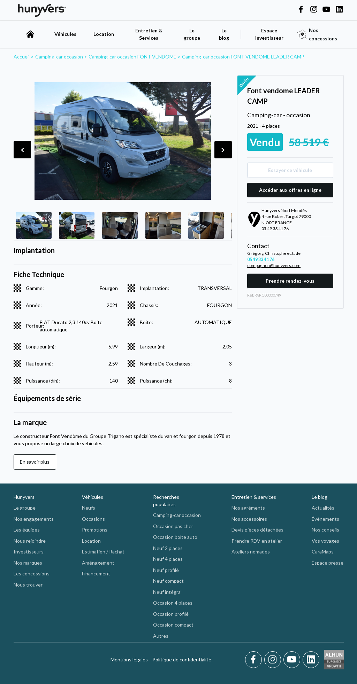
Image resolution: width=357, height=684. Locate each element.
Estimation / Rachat (103, 552)
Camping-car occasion (177, 515)
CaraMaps (323, 552)
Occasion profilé (171, 614)
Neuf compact (168, 581)
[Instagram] (273, 659)
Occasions (93, 519)
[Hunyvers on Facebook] (300, 9)
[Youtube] (293, 659)
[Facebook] (254, 659)
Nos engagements (34, 519)
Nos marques (28, 563)
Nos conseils (325, 530)
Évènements (325, 519)
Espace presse (327, 563)
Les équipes (27, 530)
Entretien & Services (148, 34)
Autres (160, 636)
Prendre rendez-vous (290, 281)
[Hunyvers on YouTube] (326, 9)
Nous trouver (28, 585)
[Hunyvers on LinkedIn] (339, 9)
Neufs (88, 508)
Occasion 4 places (172, 603)
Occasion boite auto (175, 537)
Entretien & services (253, 497)
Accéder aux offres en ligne (290, 190)
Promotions (94, 530)
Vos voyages (325, 541)
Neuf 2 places (168, 548)
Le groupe (192, 34)
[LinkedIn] (311, 659)
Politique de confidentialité (181, 659)
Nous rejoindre (30, 541)
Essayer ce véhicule (290, 170)
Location (103, 34)
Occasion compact (173, 625)
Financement (96, 573)
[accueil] (30, 34)
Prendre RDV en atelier (256, 541)
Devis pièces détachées (257, 530)
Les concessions (32, 573)
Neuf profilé (166, 570)
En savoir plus (35, 462)
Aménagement (98, 563)
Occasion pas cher (173, 526)
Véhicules (65, 34)
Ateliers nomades (250, 552)
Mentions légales (129, 659)
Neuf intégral (167, 592)
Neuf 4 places (168, 559)
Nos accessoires (249, 519)
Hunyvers (24, 497)
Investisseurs (29, 552)
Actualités (323, 508)
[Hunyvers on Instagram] (313, 9)
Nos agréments (248, 508)
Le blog (319, 497)
